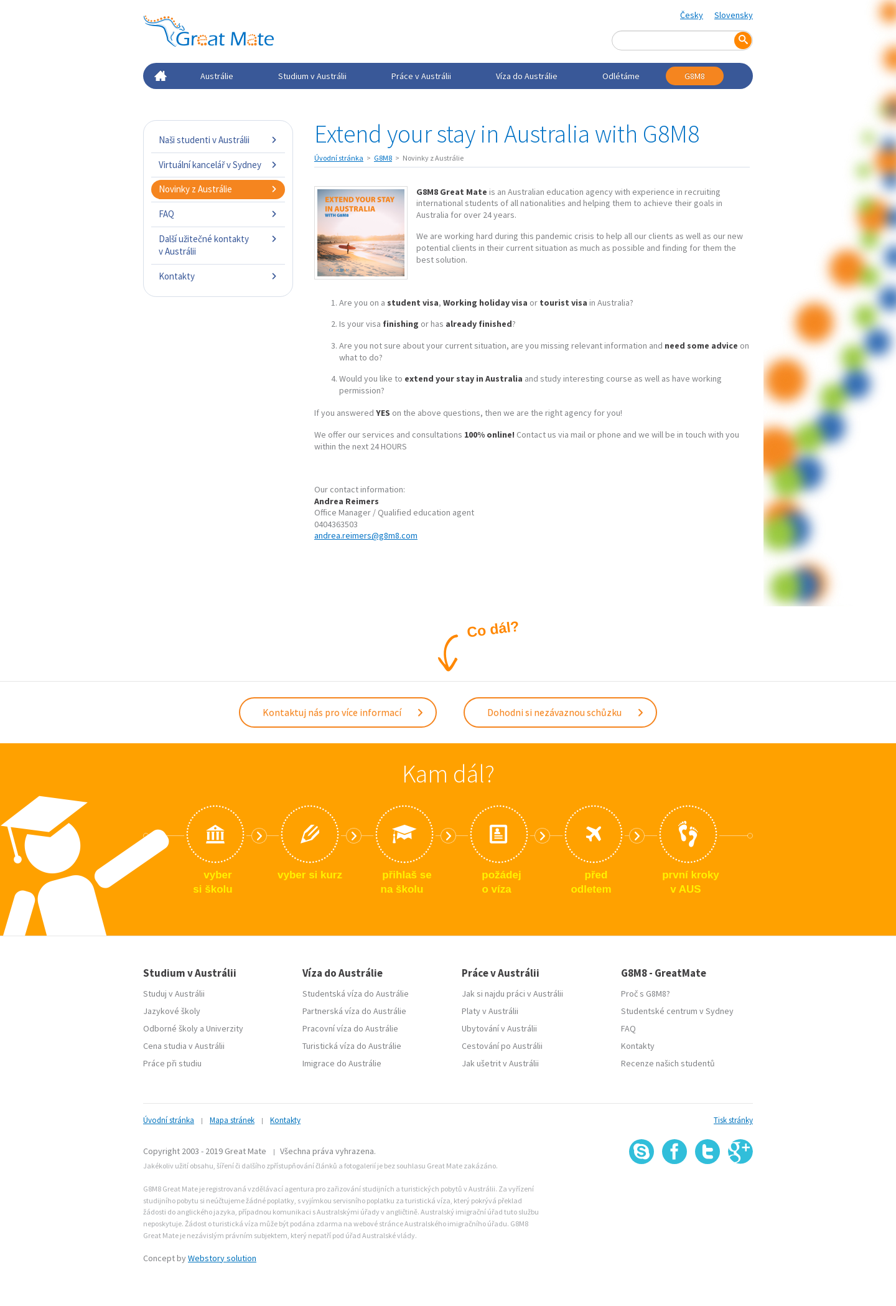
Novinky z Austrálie (218, 189)
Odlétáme (621, 76)
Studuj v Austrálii (174, 993)
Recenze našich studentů (668, 1063)
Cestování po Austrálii (502, 1045)
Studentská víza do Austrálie (355, 993)
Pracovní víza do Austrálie (350, 1028)
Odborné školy (170, 1028)
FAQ (218, 214)
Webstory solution (222, 1258)
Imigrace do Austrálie (341, 1063)
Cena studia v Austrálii (184, 1045)
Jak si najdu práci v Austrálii (512, 993)
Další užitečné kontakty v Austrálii (218, 245)
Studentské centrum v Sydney (677, 1011)
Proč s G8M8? (645, 993)
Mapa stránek (232, 1120)
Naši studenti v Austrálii (218, 140)
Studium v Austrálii (312, 76)
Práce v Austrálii (421, 76)
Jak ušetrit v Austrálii (500, 1063)
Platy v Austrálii (490, 1011)
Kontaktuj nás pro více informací (343, 712)
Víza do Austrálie (527, 76)
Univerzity (224, 1028)
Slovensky (733, 15)
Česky (691, 15)
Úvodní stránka (338, 157)
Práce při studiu (172, 1063)
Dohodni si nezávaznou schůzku (566, 712)
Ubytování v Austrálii (499, 1028)
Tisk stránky (733, 1120)
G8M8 (694, 76)
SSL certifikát (708, 1192)
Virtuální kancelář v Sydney (218, 165)
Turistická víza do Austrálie (351, 1045)
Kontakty (218, 276)
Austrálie (216, 76)
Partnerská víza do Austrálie (354, 1011)
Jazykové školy (171, 1011)
